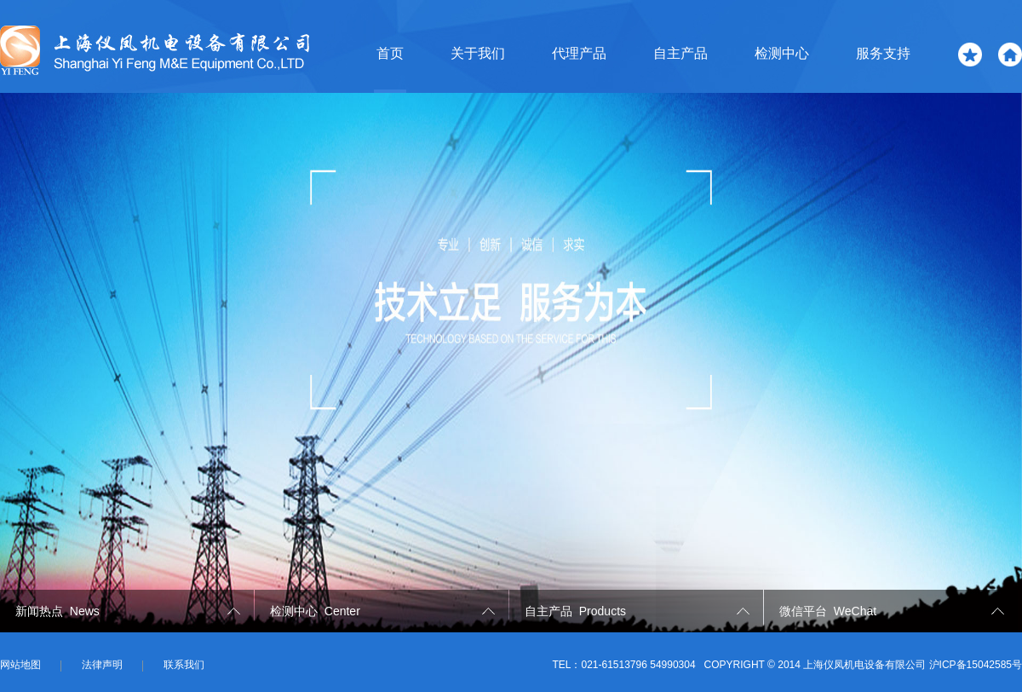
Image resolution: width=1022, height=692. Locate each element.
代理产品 (579, 53)
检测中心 (782, 53)
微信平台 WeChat (827, 611)
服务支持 (883, 53)
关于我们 (478, 53)
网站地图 (20, 665)
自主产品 (680, 53)
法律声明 (102, 665)
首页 (390, 53)
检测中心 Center (315, 611)
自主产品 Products (575, 611)
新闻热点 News (57, 611)
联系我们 (184, 665)
